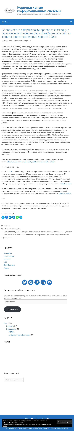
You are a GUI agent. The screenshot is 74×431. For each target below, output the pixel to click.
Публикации (11, 329)
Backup (14, 229)
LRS (5, 262)
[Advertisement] (37, 399)
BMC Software (9, 265)
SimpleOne (8, 253)
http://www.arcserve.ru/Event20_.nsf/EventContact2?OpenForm (31, 162)
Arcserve (7, 259)
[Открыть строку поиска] (71, 22)
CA (11, 171)
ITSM (11, 332)
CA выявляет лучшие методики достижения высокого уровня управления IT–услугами (38, 232)
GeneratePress (63, 428)
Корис (6, 268)
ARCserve (7, 229)
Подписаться (12, 309)
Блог (6, 323)
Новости (7, 226)
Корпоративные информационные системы (39, 9)
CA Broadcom (9, 256)
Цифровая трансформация (19, 335)
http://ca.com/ (65, 184)
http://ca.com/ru (65, 193)
